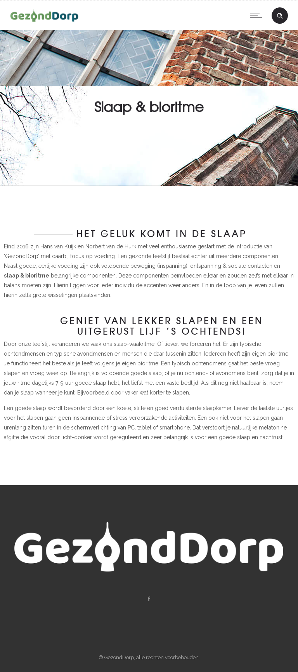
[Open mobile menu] (257, 15)
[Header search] (279, 16)
